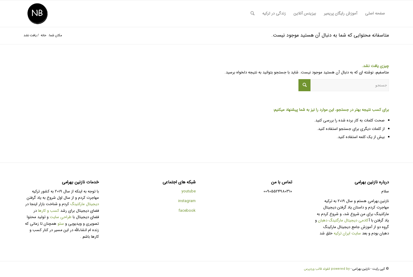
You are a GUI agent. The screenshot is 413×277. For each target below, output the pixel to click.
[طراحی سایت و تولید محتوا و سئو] (37, 13)
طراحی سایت (60, 217)
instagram (187, 201)
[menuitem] (375, 13)
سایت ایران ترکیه (347, 233)
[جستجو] (252, 13)
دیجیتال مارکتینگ (84, 204)
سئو (61, 224)
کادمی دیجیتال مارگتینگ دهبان (343, 220)
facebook (187, 211)
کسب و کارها (48, 211)
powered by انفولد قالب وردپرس (327, 269)
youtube (188, 191)
